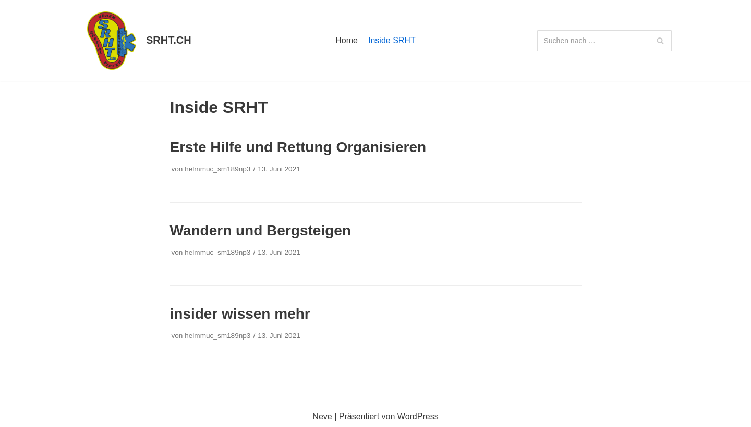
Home (346, 40)
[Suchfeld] (604, 40)
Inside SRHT (392, 40)
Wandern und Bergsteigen (260, 230)
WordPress (418, 416)
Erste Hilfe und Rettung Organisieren (298, 147)
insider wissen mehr (240, 314)
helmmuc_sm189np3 (217, 169)
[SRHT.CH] (134, 40)
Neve (322, 416)
